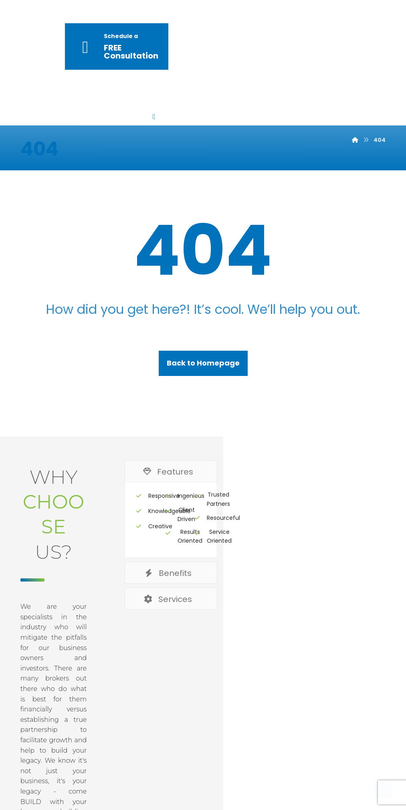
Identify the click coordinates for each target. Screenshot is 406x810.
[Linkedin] (350, 782)
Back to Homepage (203, 334)
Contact (362, 718)
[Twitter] (327, 782)
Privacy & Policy (209, 718)
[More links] (237, 47)
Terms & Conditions (292, 718)
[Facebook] (304, 782)
